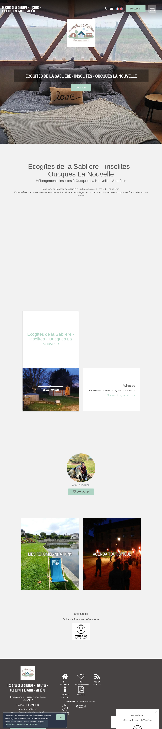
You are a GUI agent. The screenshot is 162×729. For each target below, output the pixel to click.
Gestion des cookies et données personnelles (21, 724)
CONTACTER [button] (81, 492)
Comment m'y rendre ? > (121, 395)
